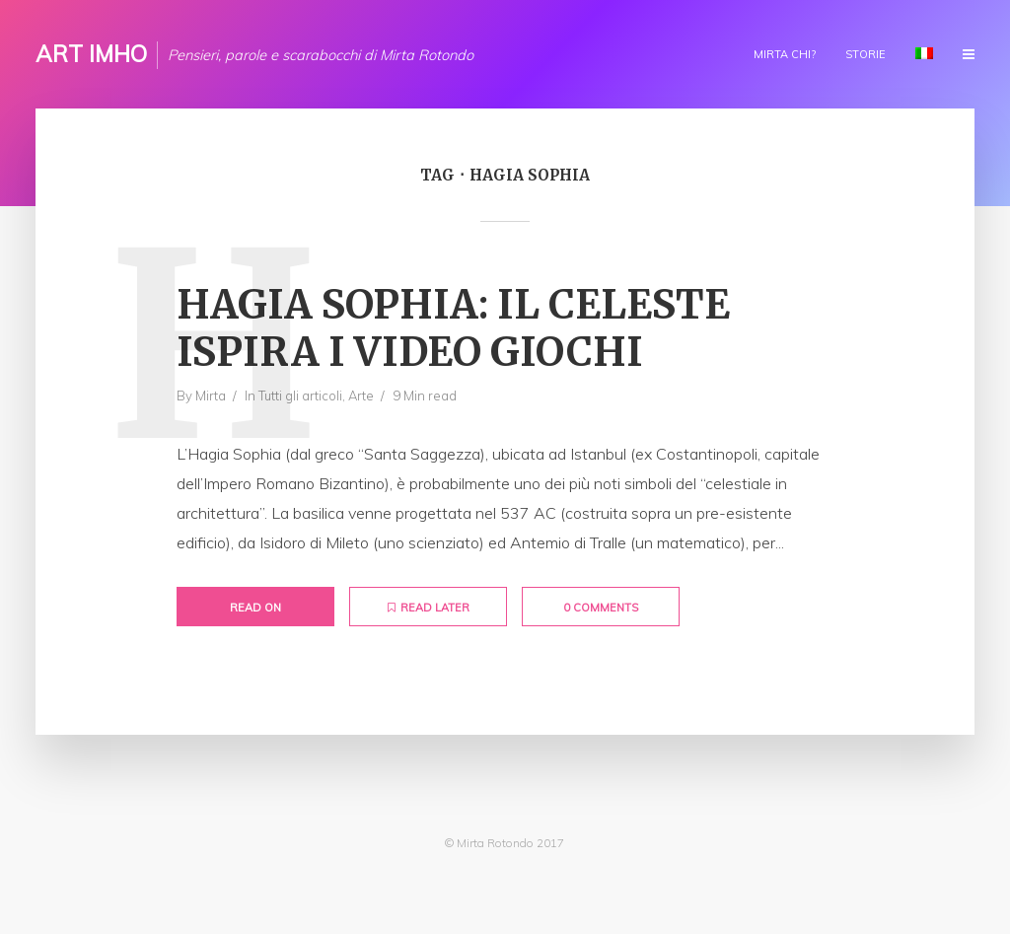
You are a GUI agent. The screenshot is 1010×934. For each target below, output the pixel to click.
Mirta (210, 395)
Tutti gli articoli (300, 395)
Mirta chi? (785, 54)
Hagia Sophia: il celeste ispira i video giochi (453, 328)
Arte (361, 395)
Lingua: (924, 53)
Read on (255, 607)
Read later (428, 607)
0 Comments (600, 607)
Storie (865, 54)
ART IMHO (91, 53)
